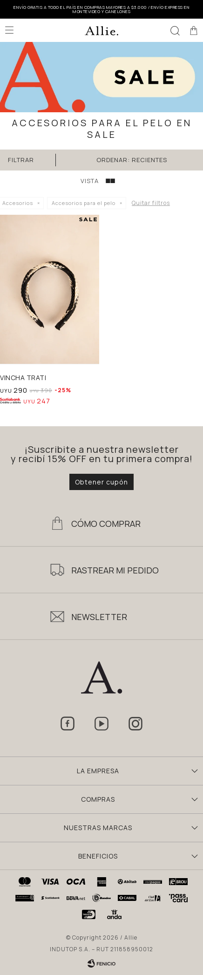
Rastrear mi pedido (115, 570)
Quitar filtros (151, 203)
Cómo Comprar (106, 523)
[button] (175, 30)
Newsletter (99, 616)
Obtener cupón (101, 481)
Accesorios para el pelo (83, 202)
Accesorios (17, 202)
